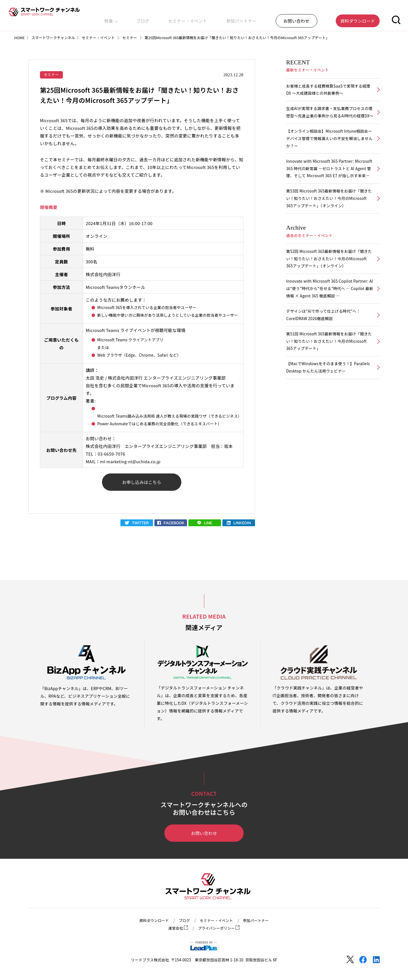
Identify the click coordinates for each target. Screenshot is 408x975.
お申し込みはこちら (141, 483)
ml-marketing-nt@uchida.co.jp (131, 462)
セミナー (52, 74)
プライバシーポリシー (219, 928)
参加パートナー (270, 18)
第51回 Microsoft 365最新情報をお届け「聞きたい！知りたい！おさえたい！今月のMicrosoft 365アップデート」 (329, 367)
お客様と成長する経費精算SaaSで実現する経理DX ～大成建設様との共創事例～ (328, 90)
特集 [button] (173, 18)
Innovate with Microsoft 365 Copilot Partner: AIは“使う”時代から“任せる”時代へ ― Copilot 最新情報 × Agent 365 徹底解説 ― (329, 312)
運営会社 (177, 928)
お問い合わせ (204, 834)
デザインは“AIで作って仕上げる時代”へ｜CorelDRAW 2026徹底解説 (325, 340)
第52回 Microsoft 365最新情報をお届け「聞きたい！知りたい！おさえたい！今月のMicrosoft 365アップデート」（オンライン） (329, 281)
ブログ (194, 18)
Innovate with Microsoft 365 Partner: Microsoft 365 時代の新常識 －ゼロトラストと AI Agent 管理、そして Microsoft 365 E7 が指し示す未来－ (329, 184)
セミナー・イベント (227, 18)
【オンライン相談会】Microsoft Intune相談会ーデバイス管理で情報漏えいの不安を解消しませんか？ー (329, 149)
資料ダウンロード (151, 920)
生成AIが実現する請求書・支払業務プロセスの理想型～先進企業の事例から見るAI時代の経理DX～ (329, 117)
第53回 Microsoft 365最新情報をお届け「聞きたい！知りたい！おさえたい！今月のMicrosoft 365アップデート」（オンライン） (329, 219)
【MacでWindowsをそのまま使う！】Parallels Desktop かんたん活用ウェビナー (326, 395)
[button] (396, 18)
